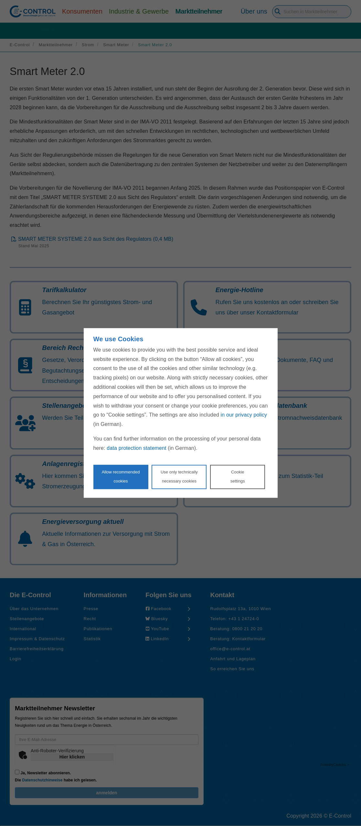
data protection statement (136, 448)
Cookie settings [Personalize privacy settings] (237, 477)
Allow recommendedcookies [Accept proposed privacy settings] (121, 477)
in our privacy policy (244, 415)
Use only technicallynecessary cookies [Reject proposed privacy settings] (179, 477)
